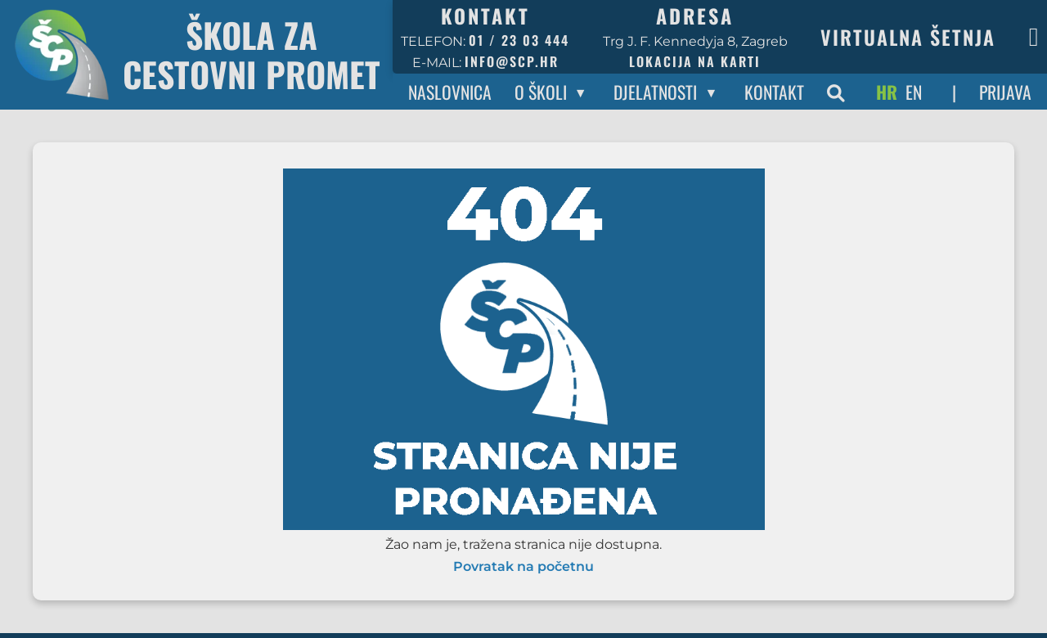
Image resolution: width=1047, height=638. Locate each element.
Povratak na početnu (523, 566)
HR (886, 92)
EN (913, 92)
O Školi (541, 92)
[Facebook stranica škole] (1034, 36)
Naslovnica (450, 92)
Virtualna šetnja (907, 37)
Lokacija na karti (695, 61)
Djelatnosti (655, 92)
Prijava (1005, 92)
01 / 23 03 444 (519, 40)
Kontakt (774, 92)
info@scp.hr (512, 61)
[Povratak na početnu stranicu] (196, 55)
